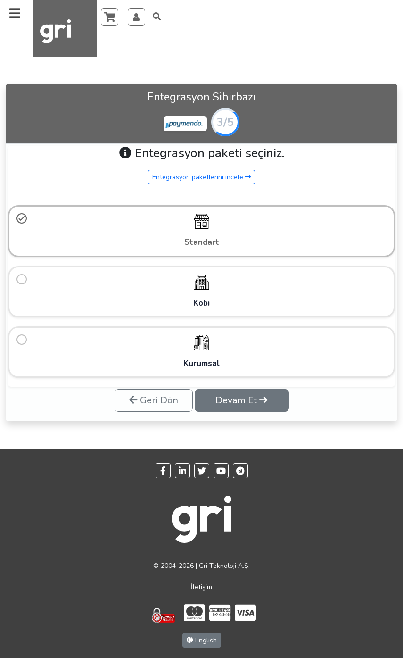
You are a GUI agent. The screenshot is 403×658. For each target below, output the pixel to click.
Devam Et (241, 392)
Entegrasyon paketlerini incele (201, 177)
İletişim (201, 579)
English (202, 632)
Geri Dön (153, 392)
